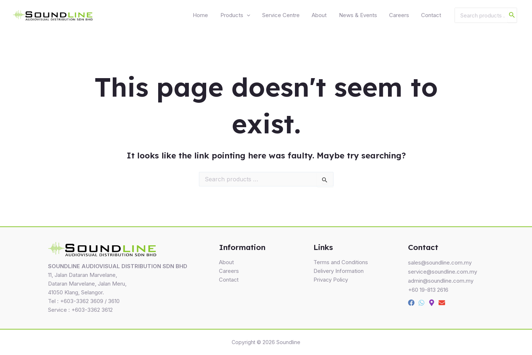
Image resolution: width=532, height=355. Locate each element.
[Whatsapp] (421, 301)
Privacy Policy (331, 280)
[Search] (512, 16)
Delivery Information (338, 271)
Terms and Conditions (340, 262)
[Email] (442, 301)
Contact (433, 16)
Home (222, 16)
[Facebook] (411, 301)
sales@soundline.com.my (440, 262)
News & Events (366, 16)
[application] (265, 16)
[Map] (431, 301)
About (331, 16)
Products (254, 16)
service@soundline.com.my (442, 271)
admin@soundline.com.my (440, 280)
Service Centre (296, 16)
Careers (404, 16)
